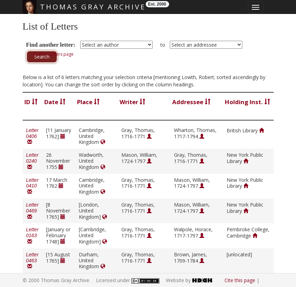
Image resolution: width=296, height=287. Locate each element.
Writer (132, 102)
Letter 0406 (32, 136)
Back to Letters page (53, 54)
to (162, 44)
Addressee (191, 102)
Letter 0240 (32, 161)
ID (31, 102)
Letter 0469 (32, 211)
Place (88, 102)
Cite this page (240, 280)
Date (55, 102)
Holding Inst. (247, 102)
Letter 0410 (32, 186)
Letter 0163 (32, 236)
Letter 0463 (32, 261)
